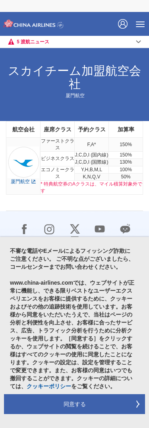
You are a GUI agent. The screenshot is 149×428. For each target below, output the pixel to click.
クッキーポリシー (49, 386)
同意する (75, 404)
